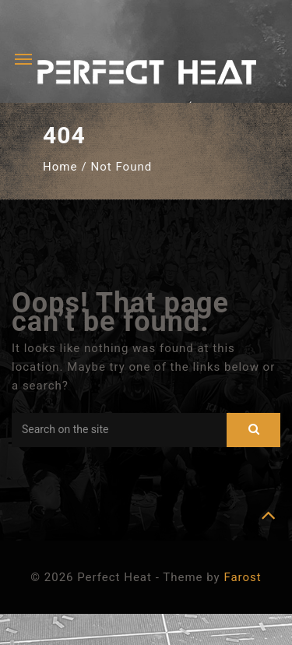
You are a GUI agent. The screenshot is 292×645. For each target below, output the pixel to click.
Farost (242, 577)
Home (60, 167)
